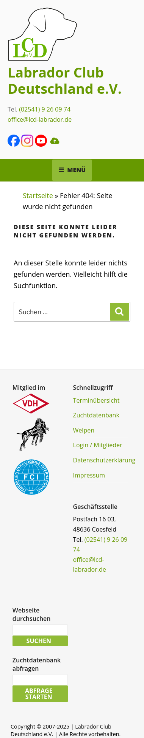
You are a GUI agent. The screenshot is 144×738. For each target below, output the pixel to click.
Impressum (89, 475)
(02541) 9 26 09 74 (44, 109)
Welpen (83, 430)
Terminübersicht (96, 400)
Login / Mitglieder (97, 445)
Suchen (39, 641)
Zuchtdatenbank (96, 415)
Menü (72, 170)
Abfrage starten (39, 694)
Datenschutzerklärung (104, 460)
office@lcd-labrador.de (40, 119)
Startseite (38, 195)
